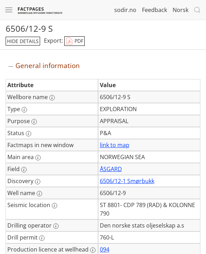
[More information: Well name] (39, 193)
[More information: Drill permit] (42, 238)
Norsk (180, 10)
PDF (74, 41)
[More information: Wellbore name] (52, 98)
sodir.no (125, 10)
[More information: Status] (28, 134)
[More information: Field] (24, 170)
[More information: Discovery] (37, 182)
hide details (23, 41)
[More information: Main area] (38, 158)
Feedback (154, 10)
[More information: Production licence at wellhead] (93, 250)
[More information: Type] (24, 110)
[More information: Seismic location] (54, 205)
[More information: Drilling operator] (56, 226)
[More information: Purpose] (34, 122)
